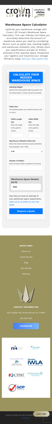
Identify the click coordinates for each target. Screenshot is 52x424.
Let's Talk (41, 414)
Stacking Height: (26, 92)
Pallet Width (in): (35, 127)
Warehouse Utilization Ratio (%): (26, 146)
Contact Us (26, 326)
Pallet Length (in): (17, 127)
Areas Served (26, 257)
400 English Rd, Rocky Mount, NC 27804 (26, 312)
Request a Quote (26, 211)
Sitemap (26, 274)
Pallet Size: (26, 110)
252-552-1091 (26, 318)
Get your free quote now (35, 58)
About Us (26, 251)
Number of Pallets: (26, 164)
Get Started (26, 268)
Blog (26, 262)
